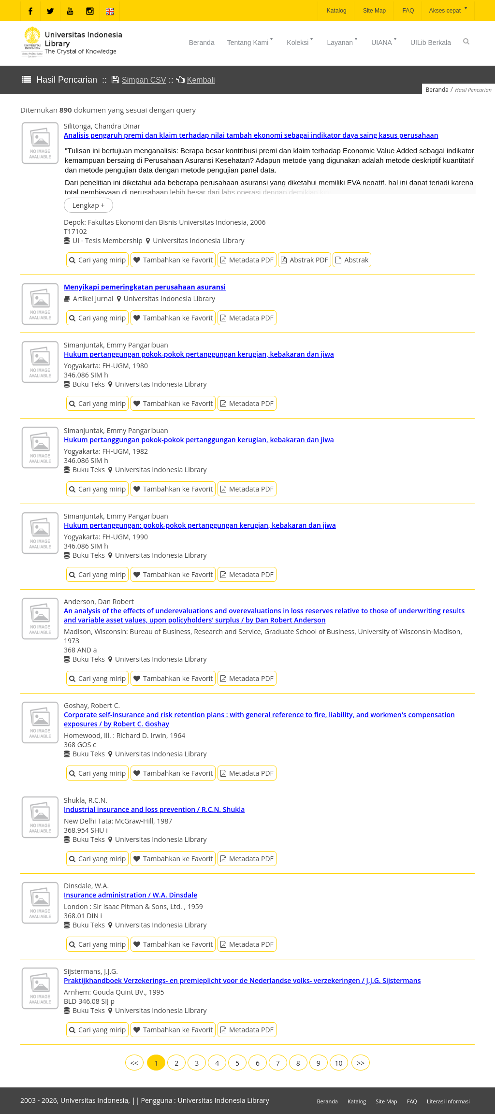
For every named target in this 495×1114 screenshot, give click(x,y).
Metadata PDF (247, 259)
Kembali (201, 80)
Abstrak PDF (304, 259)
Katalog (336, 10)
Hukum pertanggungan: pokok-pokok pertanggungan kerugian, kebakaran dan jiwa (200, 525)
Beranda (202, 42)
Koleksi (300, 41)
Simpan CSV (144, 80)
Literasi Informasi (448, 1101)
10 (339, 1063)
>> (360, 1063)
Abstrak (351, 259)
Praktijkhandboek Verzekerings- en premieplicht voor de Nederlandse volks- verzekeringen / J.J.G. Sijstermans (242, 980)
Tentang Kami (251, 41)
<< (134, 1063)
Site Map (374, 10)
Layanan (343, 41)
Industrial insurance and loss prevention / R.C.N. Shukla (154, 809)
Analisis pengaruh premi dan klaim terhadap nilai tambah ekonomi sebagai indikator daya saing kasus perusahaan (251, 135)
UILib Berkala (430, 42)
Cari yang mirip (97, 259)
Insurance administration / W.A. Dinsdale (130, 894)
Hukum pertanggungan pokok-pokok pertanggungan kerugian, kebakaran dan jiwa (199, 354)
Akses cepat (448, 10)
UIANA (384, 41)
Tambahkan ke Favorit (173, 259)
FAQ (407, 10)
